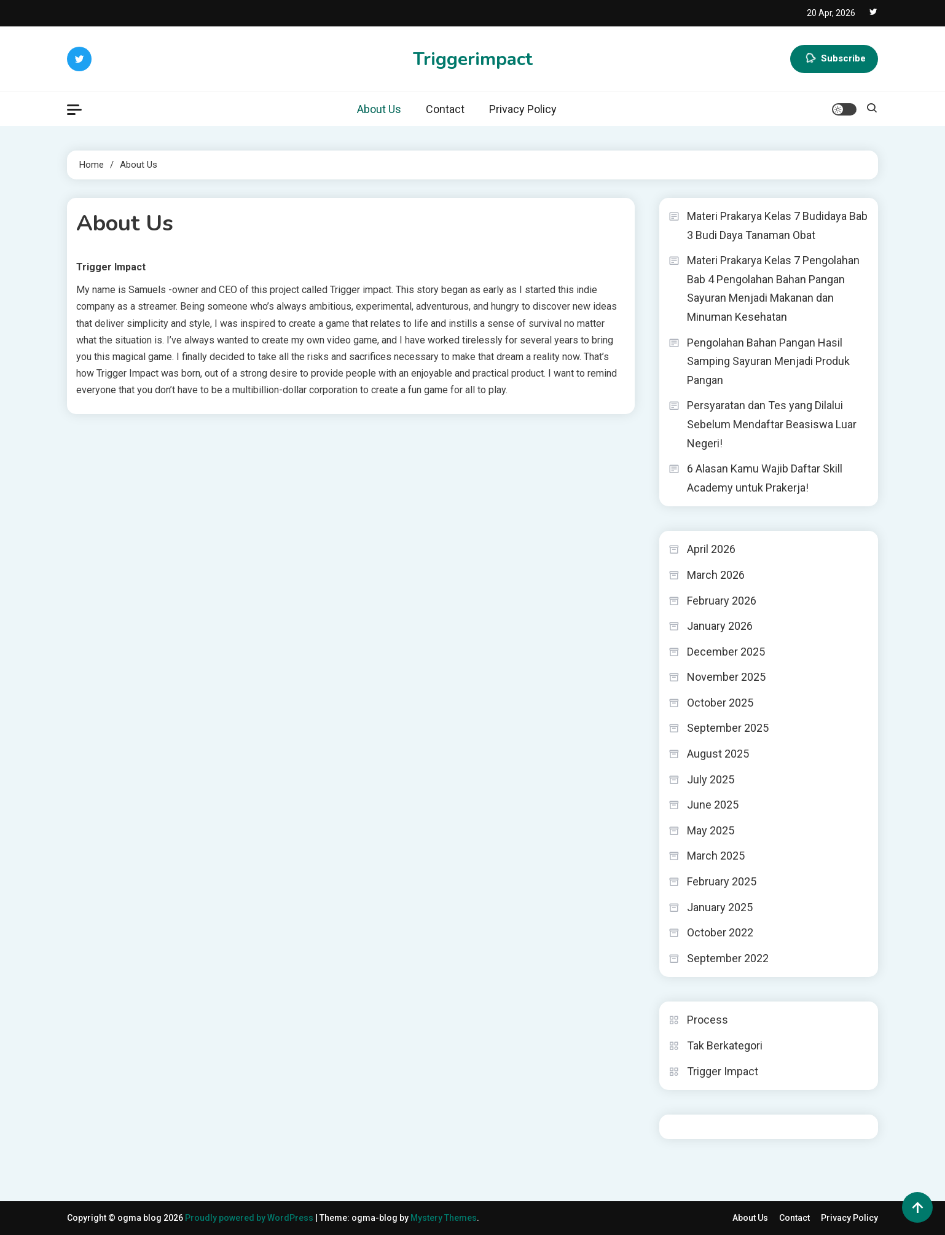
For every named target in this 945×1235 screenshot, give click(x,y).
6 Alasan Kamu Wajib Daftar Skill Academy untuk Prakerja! (764, 478)
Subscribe (834, 59)
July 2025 (710, 779)
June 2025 (713, 804)
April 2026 (711, 549)
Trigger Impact (722, 1071)
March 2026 (716, 574)
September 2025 (728, 727)
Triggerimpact (473, 59)
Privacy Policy (523, 109)
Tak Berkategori (725, 1045)
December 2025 (726, 651)
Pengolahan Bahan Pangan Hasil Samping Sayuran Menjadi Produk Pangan (768, 361)
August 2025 (718, 753)
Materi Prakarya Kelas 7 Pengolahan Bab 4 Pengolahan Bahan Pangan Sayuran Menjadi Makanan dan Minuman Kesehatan (773, 288)
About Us (379, 109)
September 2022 (728, 958)
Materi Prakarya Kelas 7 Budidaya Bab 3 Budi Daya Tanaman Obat (777, 225)
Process (707, 1019)
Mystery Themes (443, 1218)
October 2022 (720, 932)
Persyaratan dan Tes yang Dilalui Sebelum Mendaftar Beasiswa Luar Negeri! (772, 424)
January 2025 (720, 907)
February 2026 (721, 600)
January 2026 (720, 625)
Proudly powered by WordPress (250, 1218)
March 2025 (716, 855)
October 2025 (720, 702)
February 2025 (721, 881)
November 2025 (726, 676)
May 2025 (710, 830)
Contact (445, 109)
